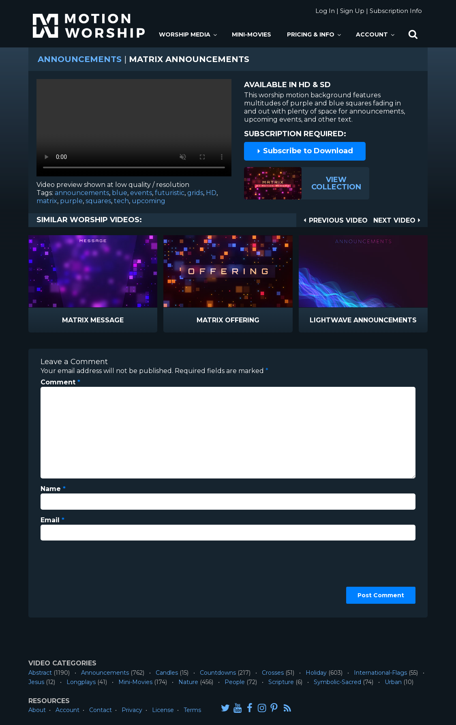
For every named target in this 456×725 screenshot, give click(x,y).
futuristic (169, 193)
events (141, 193)
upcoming (148, 201)
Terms (192, 710)
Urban (393, 682)
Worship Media (188, 34)
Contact (100, 710)
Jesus (36, 682)
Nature (188, 682)
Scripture (281, 682)
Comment (60, 382)
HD (211, 193)
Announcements (80, 59)
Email (52, 520)
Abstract (40, 672)
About (37, 710)
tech (121, 201)
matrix (46, 201)
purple (71, 201)
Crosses (273, 672)
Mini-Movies (251, 34)
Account (376, 34)
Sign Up (352, 11)
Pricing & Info (314, 34)
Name (53, 489)
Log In (325, 11)
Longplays (81, 682)
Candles (167, 672)
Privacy (132, 710)
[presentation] (74, 576)
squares (98, 201)
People (235, 682)
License (163, 710)
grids (195, 193)
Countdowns (218, 672)
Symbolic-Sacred (337, 682)
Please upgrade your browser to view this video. (133, 129)
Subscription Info (396, 11)
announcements (82, 193)
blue (119, 193)
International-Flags (380, 672)
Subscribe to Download (305, 150)
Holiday (316, 672)
